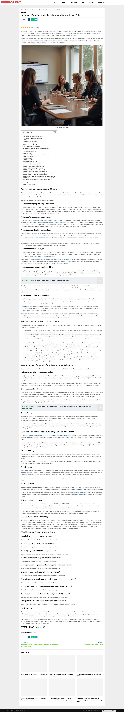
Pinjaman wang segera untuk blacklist (33, 143)
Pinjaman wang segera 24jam (28, 632)
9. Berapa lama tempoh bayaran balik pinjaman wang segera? (38, 179)
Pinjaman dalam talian (26, 306)
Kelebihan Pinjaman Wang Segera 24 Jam (33, 146)
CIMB (22, 487)
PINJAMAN (74, 2)
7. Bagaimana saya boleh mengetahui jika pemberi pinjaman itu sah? (40, 176)
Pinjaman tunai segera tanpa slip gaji (33, 138)
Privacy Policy (101, 2)
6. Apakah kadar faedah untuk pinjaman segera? (36, 174)
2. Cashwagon (28, 158)
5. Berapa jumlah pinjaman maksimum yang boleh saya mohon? (39, 173)
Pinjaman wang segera (27, 193)
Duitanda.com (11, 2)
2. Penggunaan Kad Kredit (31, 151)
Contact (91, 2)
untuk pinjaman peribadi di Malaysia (82, 492)
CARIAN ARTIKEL (64, 2)
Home (55, 2)
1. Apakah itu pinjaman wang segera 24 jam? (35, 166)
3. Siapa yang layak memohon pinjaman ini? (35, 169)
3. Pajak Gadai (28, 153)
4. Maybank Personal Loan (31, 161)
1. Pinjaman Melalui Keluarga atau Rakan (34, 150)
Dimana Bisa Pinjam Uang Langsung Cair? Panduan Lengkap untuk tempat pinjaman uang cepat (89, 700)
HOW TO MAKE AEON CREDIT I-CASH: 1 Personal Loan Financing (34, 675)
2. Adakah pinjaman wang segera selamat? (34, 168)
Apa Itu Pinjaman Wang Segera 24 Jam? (32, 135)
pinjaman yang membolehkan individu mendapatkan (41, 220)
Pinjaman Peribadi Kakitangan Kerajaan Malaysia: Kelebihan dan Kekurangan (39, 646)
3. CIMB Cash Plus (29, 159)
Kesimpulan (26, 182)
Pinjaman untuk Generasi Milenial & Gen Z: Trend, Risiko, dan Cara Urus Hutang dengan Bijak (62, 699)
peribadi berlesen (57, 222)
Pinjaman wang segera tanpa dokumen (34, 136)
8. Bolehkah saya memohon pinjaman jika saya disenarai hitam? (39, 177)
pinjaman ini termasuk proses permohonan (36, 237)
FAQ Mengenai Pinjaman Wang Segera (32, 164)
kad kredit (33, 392)
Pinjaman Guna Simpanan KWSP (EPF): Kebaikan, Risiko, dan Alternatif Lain (33, 699)
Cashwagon (24, 470)
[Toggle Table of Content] (54, 132)
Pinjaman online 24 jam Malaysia (32, 144)
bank (72, 235)
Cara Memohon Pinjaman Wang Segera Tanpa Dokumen (36, 148)
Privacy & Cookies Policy (109, 710)
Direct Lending (24, 454)
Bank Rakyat (24, 520)
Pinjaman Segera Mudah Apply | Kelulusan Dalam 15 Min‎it (89, 675)
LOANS (83, 2)
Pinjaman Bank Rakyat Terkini (94, 645)
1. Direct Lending (29, 156)
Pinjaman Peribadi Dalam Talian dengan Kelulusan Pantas (37, 155)
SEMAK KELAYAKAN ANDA (29, 184)
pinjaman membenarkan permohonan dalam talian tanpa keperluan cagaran (51, 259)
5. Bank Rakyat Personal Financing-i (33, 163)
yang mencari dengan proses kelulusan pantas (48, 435)
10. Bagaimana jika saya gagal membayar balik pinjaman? (38, 181)
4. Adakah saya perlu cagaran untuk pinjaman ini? (36, 171)
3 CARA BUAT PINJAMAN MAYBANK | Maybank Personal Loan (61, 675)
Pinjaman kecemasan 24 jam (31, 141)
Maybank (23, 503)
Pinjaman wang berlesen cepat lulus (33, 139)
